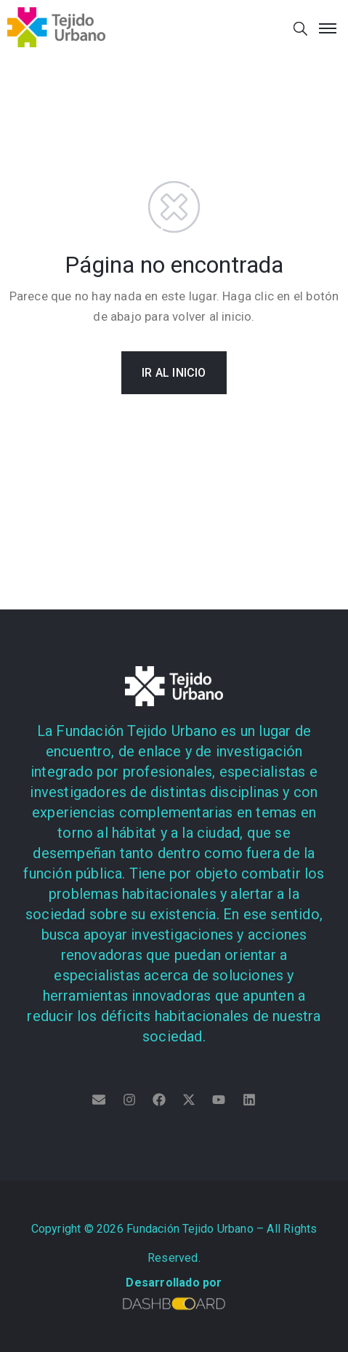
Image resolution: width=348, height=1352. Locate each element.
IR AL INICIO (174, 373)
